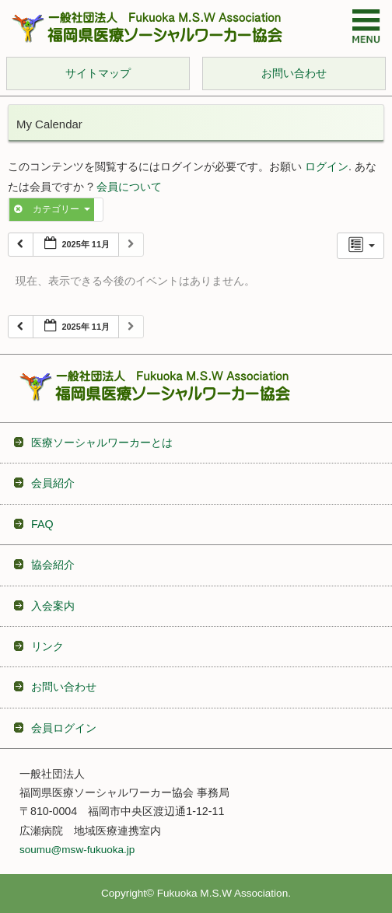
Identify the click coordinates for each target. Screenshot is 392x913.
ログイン (326, 167)
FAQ (42, 524)
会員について (129, 187)
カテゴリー (51, 209)
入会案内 (53, 606)
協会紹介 (53, 564)
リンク (47, 646)
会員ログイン (63, 728)
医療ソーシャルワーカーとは (102, 442)
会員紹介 (53, 483)
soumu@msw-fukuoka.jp (77, 849)
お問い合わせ (63, 686)
